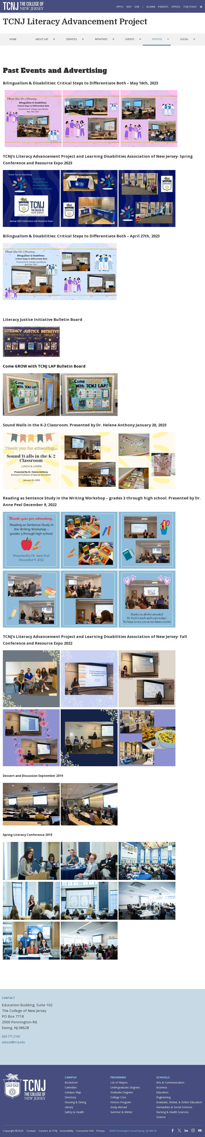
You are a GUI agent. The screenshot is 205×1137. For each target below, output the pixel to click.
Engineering (163, 1097)
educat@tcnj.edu (13, 1042)
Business (161, 1087)
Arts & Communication (170, 1082)
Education (162, 1092)
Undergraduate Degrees (125, 1087)
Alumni (150, 6)
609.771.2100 (11, 1036)
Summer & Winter (121, 1112)
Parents (163, 6)
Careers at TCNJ (48, 1130)
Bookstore (71, 1082)
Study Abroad (118, 1107)
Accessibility (67, 1130)
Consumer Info (85, 1130)
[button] (201, 6)
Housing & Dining (75, 1102)
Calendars (71, 1087)
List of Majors (119, 1082)
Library (69, 1107)
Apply (119, 6)
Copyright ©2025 (13, 1130)
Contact (31, 1130)
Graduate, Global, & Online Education (179, 1102)
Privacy (100, 1130)
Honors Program (120, 1102)
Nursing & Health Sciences (172, 1112)
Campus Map (73, 1092)
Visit (129, 6)
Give (136, 6)
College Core (118, 1097)
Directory (70, 1097)
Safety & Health (74, 1112)
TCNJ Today (190, 6)
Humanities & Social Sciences (174, 1107)
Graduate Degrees (121, 1092)
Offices (175, 6)
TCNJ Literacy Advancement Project (75, 21)
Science (161, 1117)
